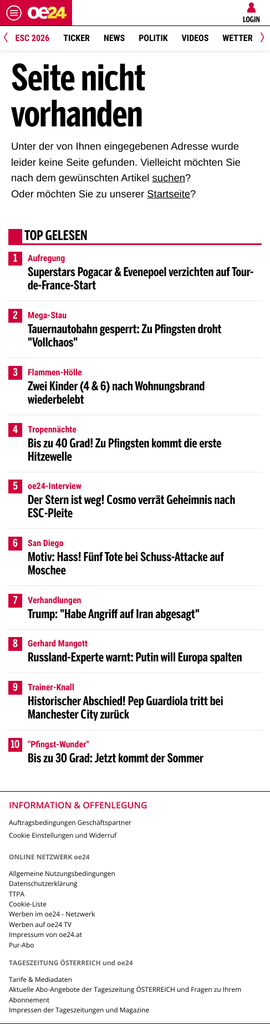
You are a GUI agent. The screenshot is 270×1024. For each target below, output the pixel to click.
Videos (195, 38)
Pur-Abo (21, 945)
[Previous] (9, 38)
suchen (168, 178)
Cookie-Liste (28, 904)
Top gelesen (56, 236)
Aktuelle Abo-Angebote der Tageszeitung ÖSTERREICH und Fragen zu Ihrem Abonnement (125, 994)
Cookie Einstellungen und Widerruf (62, 835)
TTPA (16, 894)
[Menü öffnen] (14, 13)
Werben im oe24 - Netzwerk (52, 914)
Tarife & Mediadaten (40, 979)
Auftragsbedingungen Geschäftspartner (70, 822)
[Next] (260, 38)
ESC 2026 (33, 38)
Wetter (237, 38)
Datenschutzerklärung (43, 883)
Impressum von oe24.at (45, 934)
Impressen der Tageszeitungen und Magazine (79, 1010)
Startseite (168, 194)
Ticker (76, 38)
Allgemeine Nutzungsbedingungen (62, 873)
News (114, 38)
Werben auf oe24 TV (40, 924)
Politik (153, 38)
